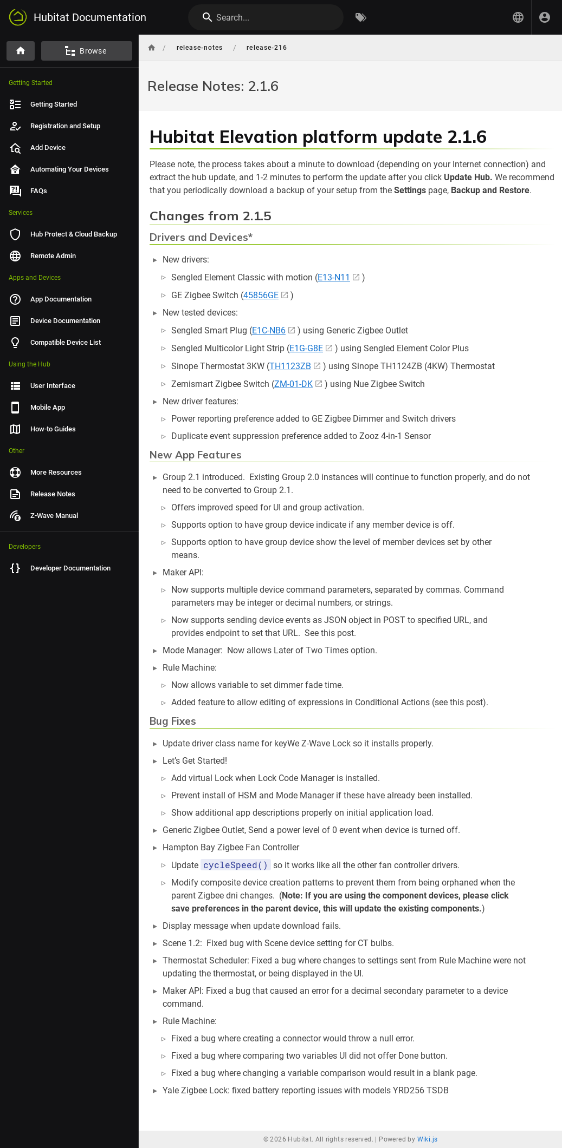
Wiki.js (427, 1139)
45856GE (261, 295)
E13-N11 (334, 277)
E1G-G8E (306, 348)
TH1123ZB (290, 366)
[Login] (545, 17)
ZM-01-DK (293, 384)
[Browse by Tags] (361, 17)
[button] (518, 17)
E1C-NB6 (269, 330)
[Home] (21, 51)
